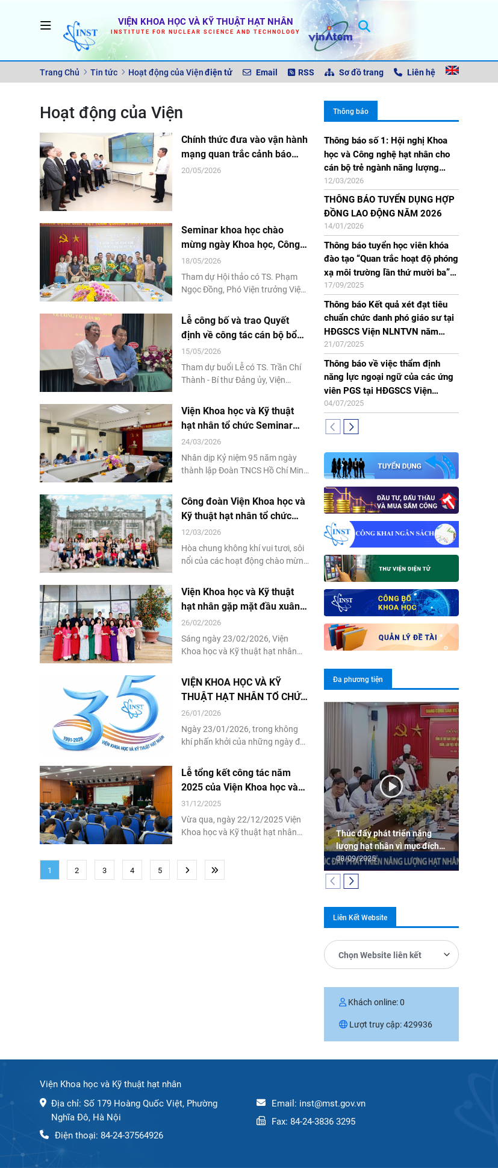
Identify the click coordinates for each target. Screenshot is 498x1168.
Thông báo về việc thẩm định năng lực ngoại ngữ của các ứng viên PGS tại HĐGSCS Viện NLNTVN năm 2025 (388, 378)
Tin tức (103, 72)
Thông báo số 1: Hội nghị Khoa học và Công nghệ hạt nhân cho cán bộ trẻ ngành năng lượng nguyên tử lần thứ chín (387, 155)
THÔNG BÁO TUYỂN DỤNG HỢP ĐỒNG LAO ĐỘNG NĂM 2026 (389, 206)
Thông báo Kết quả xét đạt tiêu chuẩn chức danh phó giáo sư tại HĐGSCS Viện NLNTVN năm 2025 (389, 319)
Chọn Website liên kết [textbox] (380, 955)
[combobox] (391, 954)
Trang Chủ (59, 72)
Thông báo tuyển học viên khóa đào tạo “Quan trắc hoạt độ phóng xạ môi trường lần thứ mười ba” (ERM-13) (391, 260)
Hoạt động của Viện (166, 72)
